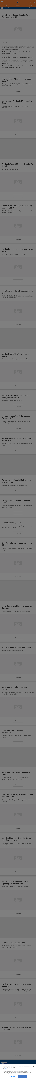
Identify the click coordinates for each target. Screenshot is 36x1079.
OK (22, 1076)
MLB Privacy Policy (8, 1068)
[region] (18, 1071)
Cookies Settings (12, 1076)
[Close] (33, 1066)
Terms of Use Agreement (18, 1068)
